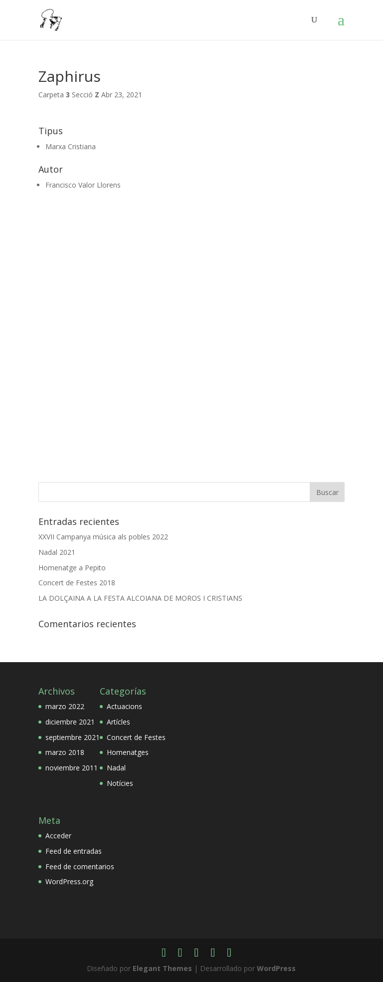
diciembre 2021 (70, 722)
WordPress (276, 968)
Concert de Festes (136, 737)
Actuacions (124, 706)
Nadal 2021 (56, 552)
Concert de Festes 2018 (76, 582)
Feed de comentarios (79, 866)
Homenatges (128, 752)
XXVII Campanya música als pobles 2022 (103, 536)
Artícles (118, 722)
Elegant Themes (162, 968)
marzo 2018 (64, 752)
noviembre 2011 (71, 767)
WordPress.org (69, 881)
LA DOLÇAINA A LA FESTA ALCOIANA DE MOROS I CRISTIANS (140, 598)
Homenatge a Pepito (72, 567)
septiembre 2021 (72, 737)
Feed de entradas (73, 851)
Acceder (58, 835)
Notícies (120, 783)
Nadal (116, 767)
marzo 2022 (64, 706)
